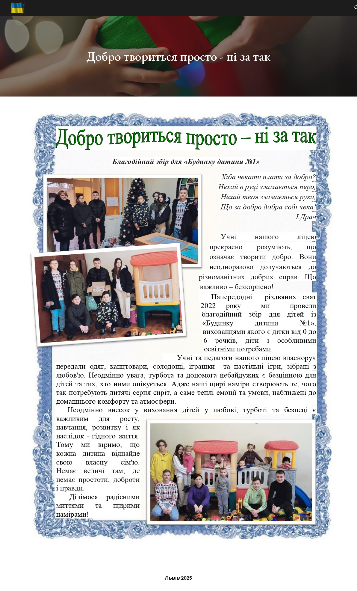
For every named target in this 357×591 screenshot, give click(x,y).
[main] (178, 56)
